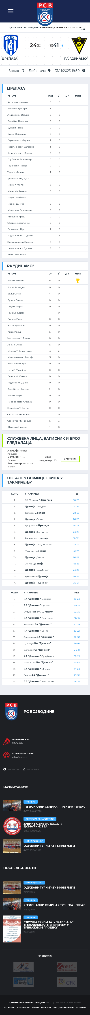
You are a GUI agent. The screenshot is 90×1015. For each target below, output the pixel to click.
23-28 (76, 532)
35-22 (76, 525)
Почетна (9, 1007)
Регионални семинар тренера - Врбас (54, 806)
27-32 (77, 675)
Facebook (11, 769)
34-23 (77, 669)
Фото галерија (41, 1007)
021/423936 (17, 743)
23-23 (76, 569)
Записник (70, 459)
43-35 (76, 563)
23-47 (77, 662)
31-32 (76, 538)
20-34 (76, 506)
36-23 (76, 500)
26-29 (76, 519)
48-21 (77, 681)
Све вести (23, 1007)
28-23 (76, 512)
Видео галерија (64, 1007)
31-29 (77, 624)
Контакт (81, 1007)
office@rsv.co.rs (19, 757)
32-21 (77, 656)
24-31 (77, 649)
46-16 (77, 618)
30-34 (76, 576)
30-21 (76, 582)
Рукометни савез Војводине (27, 1002)
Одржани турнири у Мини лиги (49, 845)
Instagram (31, 769)
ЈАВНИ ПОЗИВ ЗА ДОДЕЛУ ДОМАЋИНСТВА (43, 825)
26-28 (76, 557)
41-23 (76, 551)
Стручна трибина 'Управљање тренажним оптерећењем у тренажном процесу (48, 924)
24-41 (76, 544)
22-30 (77, 611)
